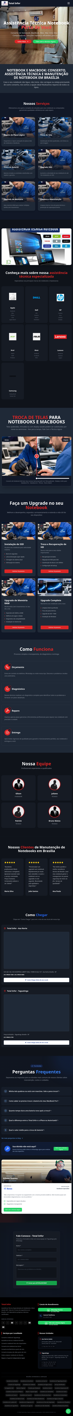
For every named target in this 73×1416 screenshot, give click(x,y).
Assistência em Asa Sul (41, 1381)
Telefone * (19, 1255)
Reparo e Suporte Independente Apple (13, 1358)
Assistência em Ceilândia (29, 1384)
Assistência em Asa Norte (27, 1381)
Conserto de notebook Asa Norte (11, 1346)
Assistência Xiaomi (47, 1388)
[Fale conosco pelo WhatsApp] (68, 1411)
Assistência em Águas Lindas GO (55, 1398)
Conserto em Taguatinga (14, 1384)
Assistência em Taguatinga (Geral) (58, 1381)
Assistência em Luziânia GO (9, 1402)
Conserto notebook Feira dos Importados (13, 1343)
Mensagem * (20, 1265)
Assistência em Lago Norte (11, 1405)
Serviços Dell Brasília (60, 1384)
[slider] (36, 478)
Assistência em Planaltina (64, 1402)
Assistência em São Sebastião (42, 1405)
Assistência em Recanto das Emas (43, 1395)
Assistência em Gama (61, 1391)
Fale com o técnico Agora (45, 41)
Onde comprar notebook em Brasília (12, 1355)
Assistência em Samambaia (60, 1395)
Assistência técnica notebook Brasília (12, 1340)
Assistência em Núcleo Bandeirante (35, 1398)
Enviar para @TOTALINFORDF (36, 1283)
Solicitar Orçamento (18, 574)
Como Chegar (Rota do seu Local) (36, 980)
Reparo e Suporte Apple (31, 1391)
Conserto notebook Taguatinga (10, 1337)
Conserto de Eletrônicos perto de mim (12, 1349)
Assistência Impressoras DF (61, 1388)
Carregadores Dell (9, 1388)
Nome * (18, 1246)
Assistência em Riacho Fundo (17, 1398)
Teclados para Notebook (34, 1388)
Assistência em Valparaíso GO (27, 1402)
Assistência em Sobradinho (46, 1391)
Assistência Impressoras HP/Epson (14, 1391)
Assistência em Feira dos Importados (45, 1402)
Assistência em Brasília (12, 1381)
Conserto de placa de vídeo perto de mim (13, 1352)
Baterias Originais (21, 1388)
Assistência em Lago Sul (26, 1405)
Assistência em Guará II (25, 1395)
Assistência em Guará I (11, 1395)
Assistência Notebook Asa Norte (60, 1405)
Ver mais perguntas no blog (12, 1138)
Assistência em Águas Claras (45, 1384)
